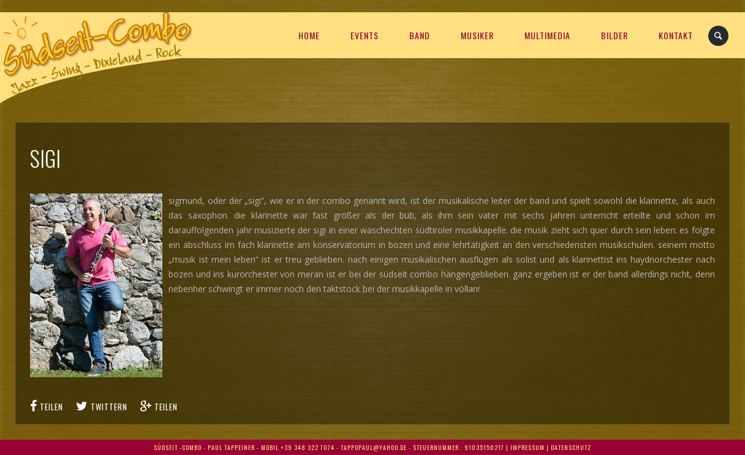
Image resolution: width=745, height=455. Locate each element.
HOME (309, 35)
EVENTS (364, 35)
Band (419, 35)
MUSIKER (477, 35)
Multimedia (547, 35)
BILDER (614, 35)
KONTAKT (676, 35)
